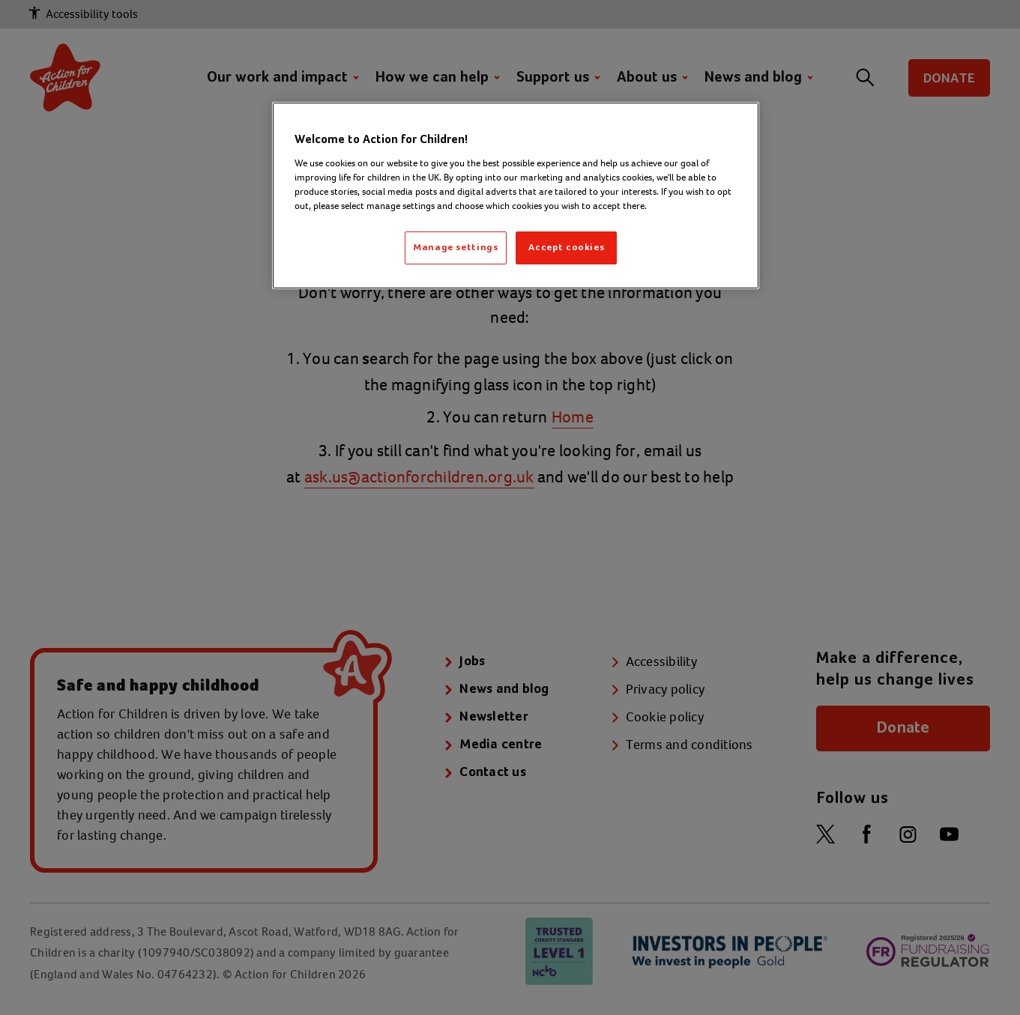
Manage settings (455, 247)
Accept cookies (566, 247)
